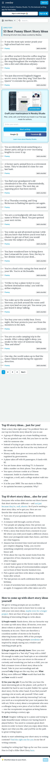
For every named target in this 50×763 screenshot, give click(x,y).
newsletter (35, 639)
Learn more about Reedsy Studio (24, 139)
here (32, 750)
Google (14, 134)
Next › (23, 372)
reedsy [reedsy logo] (9, 2)
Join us (44, 3)
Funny (7, 48)
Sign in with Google (20, 13)
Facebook (36, 134)
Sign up (43, 13)
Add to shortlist (41, 48)
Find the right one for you (22, 739)
